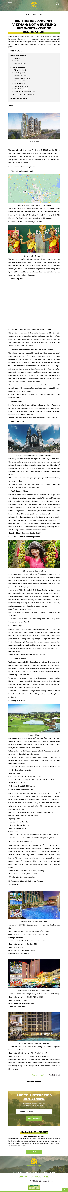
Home (27, 15)
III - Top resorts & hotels (18, 98)
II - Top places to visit (17, 67)
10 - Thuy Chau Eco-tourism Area (23, 94)
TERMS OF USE (49, 1172)
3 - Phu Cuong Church (19, 75)
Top (64, 1190)
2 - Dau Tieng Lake (18, 73)
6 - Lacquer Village (18, 83)
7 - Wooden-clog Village (20, 86)
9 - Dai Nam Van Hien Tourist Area (23, 91)
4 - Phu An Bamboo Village (21, 78)
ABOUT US (17, 1172)
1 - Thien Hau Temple (19, 70)
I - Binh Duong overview (18, 55)
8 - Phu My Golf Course (20, 89)
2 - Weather (16, 61)
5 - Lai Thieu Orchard (19, 81)
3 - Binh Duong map (18, 63)
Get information (34, 1118)
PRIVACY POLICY (32, 1172)
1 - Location (16, 58)
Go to (34, 1151)
